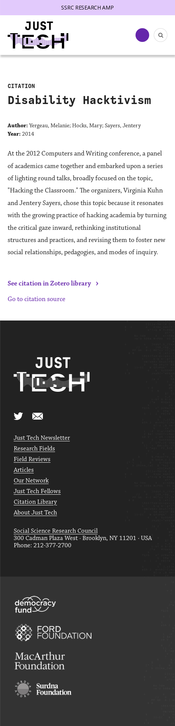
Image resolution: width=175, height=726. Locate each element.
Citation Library (35, 502)
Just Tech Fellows (37, 491)
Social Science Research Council (56, 531)
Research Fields (34, 449)
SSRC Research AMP (87, 7)
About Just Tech (35, 513)
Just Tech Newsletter (42, 438)
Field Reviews (32, 459)
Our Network (31, 481)
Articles (24, 470)
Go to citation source (36, 299)
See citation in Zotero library (49, 283)
